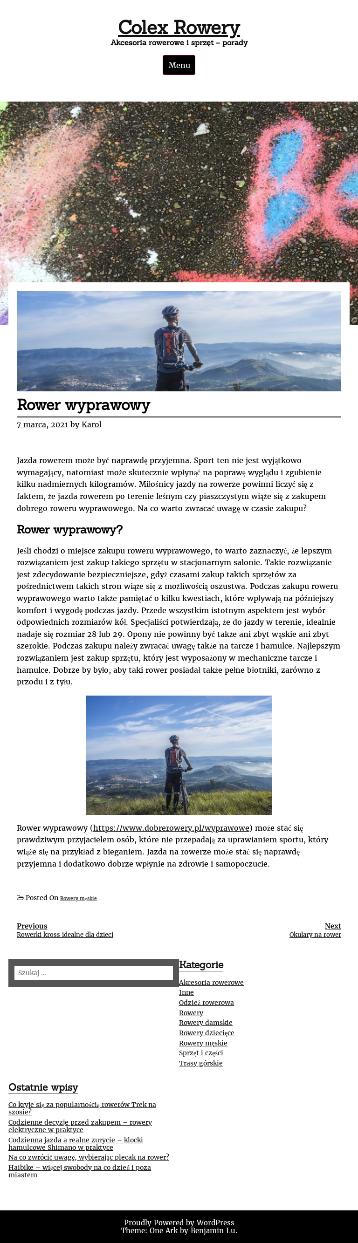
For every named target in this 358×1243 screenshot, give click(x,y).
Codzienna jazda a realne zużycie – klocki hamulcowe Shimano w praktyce (75, 1144)
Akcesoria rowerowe (211, 982)
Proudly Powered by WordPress (179, 1223)
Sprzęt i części (201, 1053)
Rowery (191, 1013)
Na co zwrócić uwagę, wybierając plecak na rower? (88, 1157)
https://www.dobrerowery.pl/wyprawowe (171, 828)
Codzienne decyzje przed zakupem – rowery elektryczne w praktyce (80, 1126)
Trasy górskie (201, 1063)
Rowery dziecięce (206, 1033)
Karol (92, 424)
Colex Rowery (179, 27)
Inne (186, 992)
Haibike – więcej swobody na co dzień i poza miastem (79, 1171)
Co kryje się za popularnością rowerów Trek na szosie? (82, 1108)
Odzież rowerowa (206, 1002)
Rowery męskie (78, 898)
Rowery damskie (206, 1022)
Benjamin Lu (213, 1230)
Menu (179, 65)
